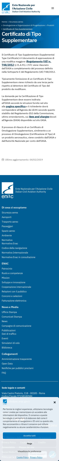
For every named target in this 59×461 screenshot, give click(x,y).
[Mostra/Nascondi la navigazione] (52, 8)
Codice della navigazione (14, 248)
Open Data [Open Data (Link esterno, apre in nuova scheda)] (7, 363)
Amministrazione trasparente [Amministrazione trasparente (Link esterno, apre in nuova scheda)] (17, 359)
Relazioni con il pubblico (14, 291)
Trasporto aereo (10, 221)
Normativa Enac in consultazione (18, 257)
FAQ (4, 372)
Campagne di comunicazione (16, 325)
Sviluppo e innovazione (13, 282)
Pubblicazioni (9, 330)
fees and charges (39, 116)
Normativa (7, 240)
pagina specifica (16, 106)
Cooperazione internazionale (16, 286)
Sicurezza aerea (10, 212)
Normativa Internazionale (15, 252)
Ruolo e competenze (12, 273)
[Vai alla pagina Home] (4, 21)
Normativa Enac (10, 243)
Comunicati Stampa (12, 316)
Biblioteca (7, 347)
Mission (6, 277)
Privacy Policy (36, 457)
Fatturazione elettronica (14, 300)
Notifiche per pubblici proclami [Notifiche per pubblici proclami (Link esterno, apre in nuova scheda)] (17, 368)
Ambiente (7, 235)
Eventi (5, 338)
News (4, 321)
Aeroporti (7, 217)
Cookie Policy (23, 457)
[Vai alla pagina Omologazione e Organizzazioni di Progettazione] (24, 25)
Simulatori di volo (11, 343)
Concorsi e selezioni (12, 296)
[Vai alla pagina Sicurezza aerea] (16, 21)
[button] (54, 402)
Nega (29, 443)
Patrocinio (7, 268)
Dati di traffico (9, 333)
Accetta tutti (29, 435)
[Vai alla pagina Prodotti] (50, 25)
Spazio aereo (8, 230)
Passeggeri (7, 226)
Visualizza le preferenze (29, 451)
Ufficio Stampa (9, 312)
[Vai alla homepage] (25, 8)
